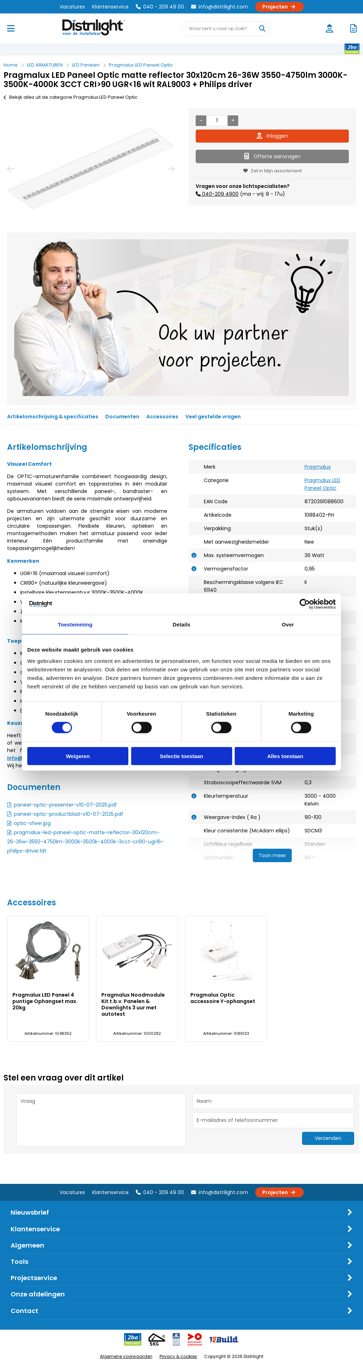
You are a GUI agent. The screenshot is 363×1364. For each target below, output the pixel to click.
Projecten (279, 6)
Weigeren (78, 756)
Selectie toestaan (181, 756)
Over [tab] (288, 624)
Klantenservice (110, 6)
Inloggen (272, 135)
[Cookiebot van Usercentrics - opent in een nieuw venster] (305, 604)
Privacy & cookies (178, 1356)
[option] (91, 168)
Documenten (122, 416)
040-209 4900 (220, 193)
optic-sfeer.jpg (32, 823)
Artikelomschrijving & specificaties (52, 416)
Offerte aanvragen (272, 156)
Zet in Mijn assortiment (272, 170)
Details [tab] (181, 624)
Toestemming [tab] (75, 624)
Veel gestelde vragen (213, 416)
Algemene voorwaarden (126, 1356)
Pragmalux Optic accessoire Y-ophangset (222, 998)
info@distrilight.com (219, 6)
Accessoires (162, 416)
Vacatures (72, 6)
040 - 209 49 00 (160, 6)
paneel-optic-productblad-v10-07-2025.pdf (68, 814)
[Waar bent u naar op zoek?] (262, 29)
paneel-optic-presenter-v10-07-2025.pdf (65, 804)
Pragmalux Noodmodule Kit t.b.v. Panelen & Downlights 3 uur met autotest (133, 1004)
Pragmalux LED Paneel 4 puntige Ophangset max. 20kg (45, 1001)
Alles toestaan (285, 756)
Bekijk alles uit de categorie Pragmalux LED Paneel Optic (71, 97)
